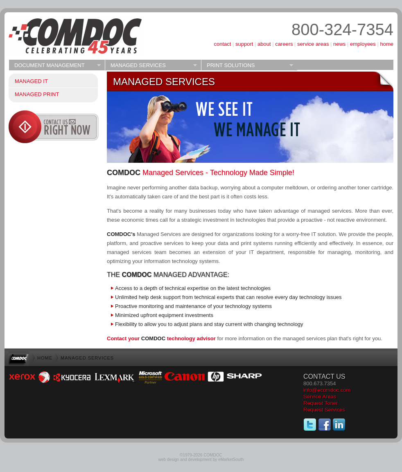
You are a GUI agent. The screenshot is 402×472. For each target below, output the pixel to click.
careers (284, 44)
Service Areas (319, 396)
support (244, 44)
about (264, 44)
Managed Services (151, 65)
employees (363, 44)
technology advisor (178, 338)
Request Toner (320, 403)
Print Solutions (247, 65)
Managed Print (37, 94)
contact (222, 44)
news (339, 44)
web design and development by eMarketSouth (201, 459)
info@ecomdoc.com (326, 390)
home (386, 44)
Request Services (324, 410)
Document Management (55, 65)
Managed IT (31, 81)
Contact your (124, 338)
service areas (313, 44)
